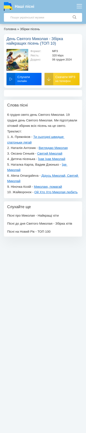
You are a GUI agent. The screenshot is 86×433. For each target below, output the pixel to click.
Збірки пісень (30, 29)
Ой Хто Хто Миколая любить (56, 192)
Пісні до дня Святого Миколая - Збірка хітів (39, 223)
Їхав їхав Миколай (51, 159)
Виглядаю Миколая (53, 148)
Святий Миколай (49, 153)
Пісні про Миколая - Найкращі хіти (33, 215)
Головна (10, 29)
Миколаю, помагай (48, 186)
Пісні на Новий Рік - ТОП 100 (29, 231)
